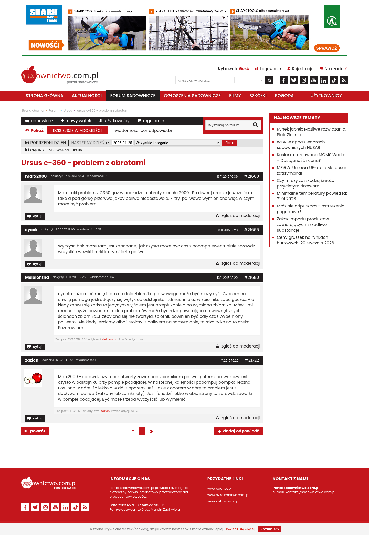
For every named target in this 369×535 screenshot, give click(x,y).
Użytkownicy (326, 96)
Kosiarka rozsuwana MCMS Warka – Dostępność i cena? (311, 157)
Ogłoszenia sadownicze (192, 96)
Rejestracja (302, 68)
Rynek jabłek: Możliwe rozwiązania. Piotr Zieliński (311, 132)
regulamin (153, 121)
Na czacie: (336, 68)
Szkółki (258, 96)
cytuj (37, 216)
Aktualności (87, 96)
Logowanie (270, 68)
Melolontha (37, 277)
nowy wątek (79, 121)
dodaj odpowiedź (241, 431)
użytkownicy (117, 121)
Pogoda (284, 96)
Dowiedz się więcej (240, 529)
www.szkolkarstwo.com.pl (228, 494)
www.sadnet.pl (219, 488)
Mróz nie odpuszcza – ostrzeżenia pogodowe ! (311, 209)
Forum (53, 110)
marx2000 (36, 176)
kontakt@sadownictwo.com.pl (310, 492)
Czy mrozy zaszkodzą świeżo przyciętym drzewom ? (305, 183)
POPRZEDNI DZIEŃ (48, 142)
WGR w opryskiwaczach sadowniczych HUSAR (301, 145)
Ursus (68, 110)
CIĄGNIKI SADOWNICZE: (56, 150)
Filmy (235, 96)
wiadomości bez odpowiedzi (143, 130)
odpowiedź (42, 121)
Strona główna (45, 96)
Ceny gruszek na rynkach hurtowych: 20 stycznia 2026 (305, 240)
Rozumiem (269, 529)
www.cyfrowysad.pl (223, 501)
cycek (31, 230)
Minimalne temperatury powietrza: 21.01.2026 (312, 196)
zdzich (31, 360)
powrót (37, 431)
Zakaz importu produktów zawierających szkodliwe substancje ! (303, 224)
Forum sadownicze (132, 96)
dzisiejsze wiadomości (77, 130)
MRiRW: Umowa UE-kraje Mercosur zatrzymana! (311, 170)
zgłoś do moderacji (240, 216)
